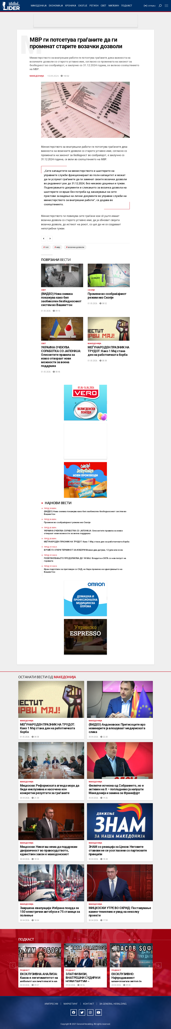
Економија (56, 5)
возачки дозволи (76, 247)
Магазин (113, 5)
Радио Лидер (10, 5)
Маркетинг (71, 1003)
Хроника (70, 5)
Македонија (39, 5)
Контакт (88, 1003)
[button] (12, 965)
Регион (93, 5)
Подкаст (126, 5)
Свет (103, 5)
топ (47, 247)
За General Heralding (112, 1003)
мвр (58, 247)
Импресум (51, 1003)
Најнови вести (58, 502)
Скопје (82, 5)
